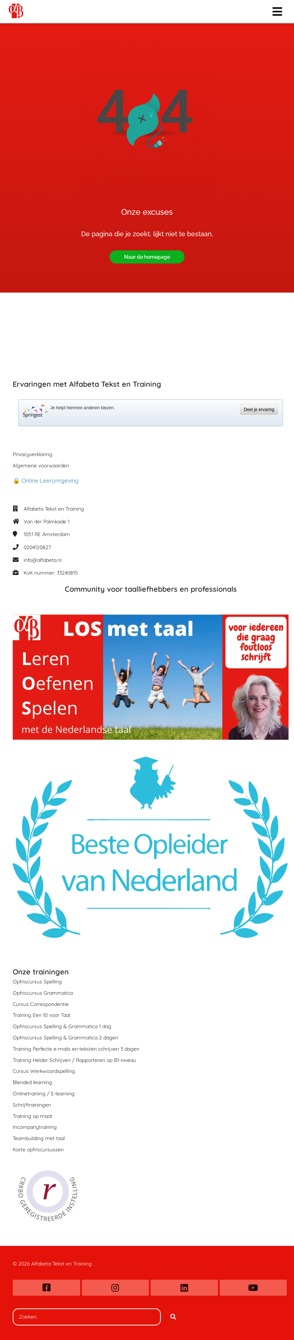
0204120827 (37, 547)
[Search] (173, 1317)
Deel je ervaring (259, 409)
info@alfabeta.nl (42, 560)
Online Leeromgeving (50, 480)
